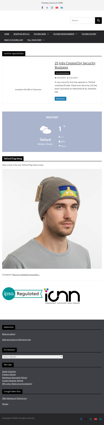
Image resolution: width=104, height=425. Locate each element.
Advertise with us (21, 34)
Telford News (40, 34)
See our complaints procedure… (26, 275)
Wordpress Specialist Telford (14, 378)
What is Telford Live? (13, 40)
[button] (47, 34)
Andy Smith (73, 78)
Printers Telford (9, 374)
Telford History (89, 34)
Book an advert (8, 334)
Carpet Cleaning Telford (12, 381)
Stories (5, 404)
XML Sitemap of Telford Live (14, 398)
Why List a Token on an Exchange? (17, 384)
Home (6, 34)
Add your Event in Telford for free (16, 340)
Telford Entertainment (63, 34)
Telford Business (62, 73)
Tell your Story (34, 40)
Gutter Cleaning (9, 371)
